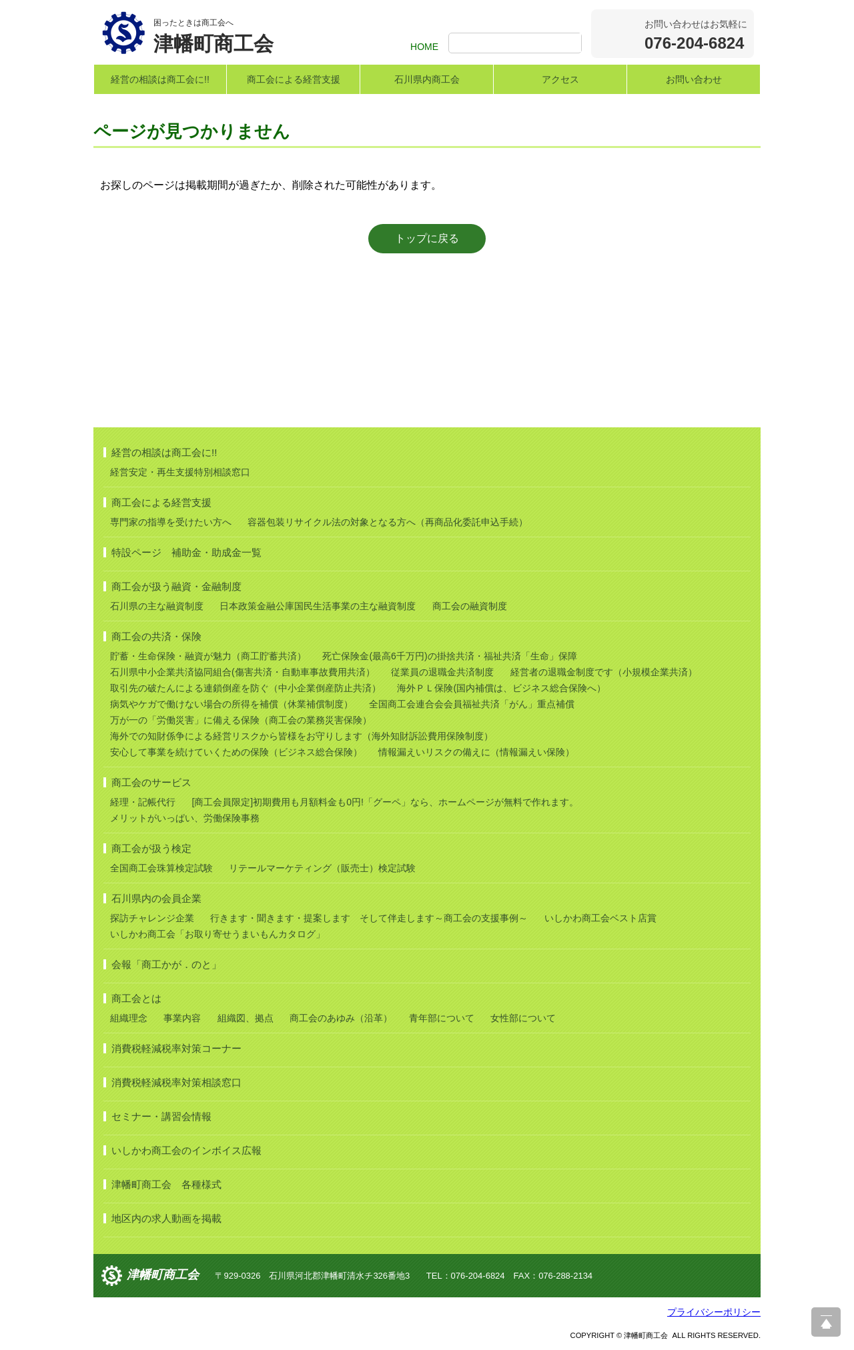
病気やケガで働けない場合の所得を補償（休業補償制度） (231, 704)
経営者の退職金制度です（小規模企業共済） (603, 672)
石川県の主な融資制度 (156, 606)
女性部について (523, 1018)
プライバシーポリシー (714, 1312)
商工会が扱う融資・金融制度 (176, 586)
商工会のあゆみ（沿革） (341, 1018)
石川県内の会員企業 (156, 898)
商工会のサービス (151, 782)
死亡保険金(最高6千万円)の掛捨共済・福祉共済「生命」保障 (449, 656)
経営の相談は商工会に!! (160, 79)
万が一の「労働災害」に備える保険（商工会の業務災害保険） (241, 720)
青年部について (441, 1018)
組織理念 (128, 1018)
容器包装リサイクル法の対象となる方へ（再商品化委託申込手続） (388, 522)
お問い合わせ (694, 79)
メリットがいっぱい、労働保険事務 (185, 818)
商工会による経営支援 (293, 79)
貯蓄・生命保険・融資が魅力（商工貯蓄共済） (208, 656)
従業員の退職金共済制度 (442, 672)
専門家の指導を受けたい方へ (171, 522)
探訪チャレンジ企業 (152, 918)
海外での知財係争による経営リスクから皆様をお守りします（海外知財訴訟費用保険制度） (301, 736)
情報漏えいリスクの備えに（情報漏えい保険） (476, 752)
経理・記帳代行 (142, 802)
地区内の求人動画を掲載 (166, 1218)
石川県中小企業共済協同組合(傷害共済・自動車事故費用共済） (242, 672)
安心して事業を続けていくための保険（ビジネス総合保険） (236, 752)
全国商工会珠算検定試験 (161, 868)
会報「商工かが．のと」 (166, 964)
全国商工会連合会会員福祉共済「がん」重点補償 (471, 704)
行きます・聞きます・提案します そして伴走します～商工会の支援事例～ (369, 918)
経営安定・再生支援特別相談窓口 (180, 472)
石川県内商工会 (427, 79)
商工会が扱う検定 (151, 848)
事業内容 (182, 1018)
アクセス (560, 79)
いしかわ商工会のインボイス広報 (186, 1150)
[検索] (516, 44)
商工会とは (136, 998)
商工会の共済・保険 (156, 636)
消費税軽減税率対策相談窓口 (176, 1082)
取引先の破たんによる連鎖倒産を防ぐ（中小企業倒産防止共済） (245, 688)
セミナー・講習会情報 (161, 1116)
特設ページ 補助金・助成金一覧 (186, 552)
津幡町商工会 (163, 1274)
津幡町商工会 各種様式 (166, 1184)
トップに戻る (427, 238)
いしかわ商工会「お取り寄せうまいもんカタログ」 (217, 934)
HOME (424, 46)
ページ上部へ (826, 1322)
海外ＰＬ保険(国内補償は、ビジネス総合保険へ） (501, 688)
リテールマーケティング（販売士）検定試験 (322, 868)
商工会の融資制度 (469, 606)
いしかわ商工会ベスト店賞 (600, 918)
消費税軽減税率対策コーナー (176, 1048)
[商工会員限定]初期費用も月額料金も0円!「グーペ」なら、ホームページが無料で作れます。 (384, 802)
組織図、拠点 (246, 1018)
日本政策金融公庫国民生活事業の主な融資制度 (318, 606)
